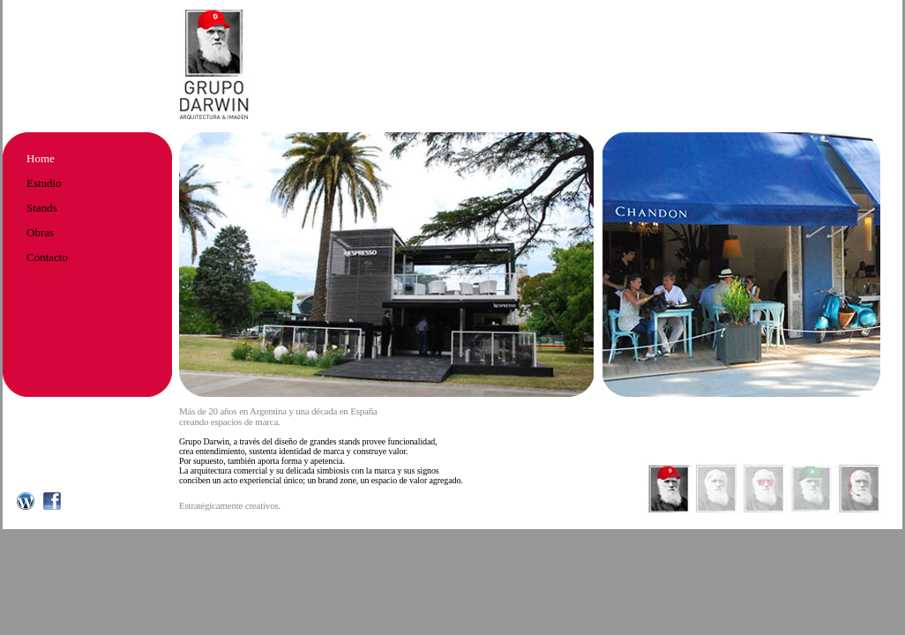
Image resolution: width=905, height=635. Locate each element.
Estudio (44, 183)
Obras (40, 232)
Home (40, 158)
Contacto (47, 257)
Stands (41, 207)
